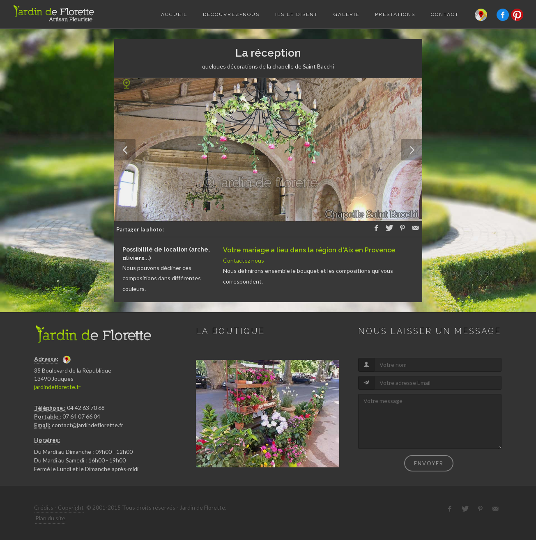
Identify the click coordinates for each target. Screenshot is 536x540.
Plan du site (50, 518)
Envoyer (429, 463)
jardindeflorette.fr (57, 386)
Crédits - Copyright (59, 507)
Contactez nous (243, 260)
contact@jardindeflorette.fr (87, 424)
